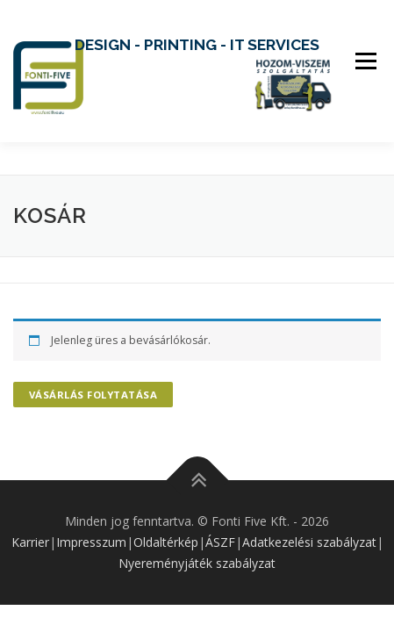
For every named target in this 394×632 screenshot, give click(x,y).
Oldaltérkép (165, 542)
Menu (364, 61)
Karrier (30, 542)
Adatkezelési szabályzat (309, 542)
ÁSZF (220, 542)
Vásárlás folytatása (93, 394)
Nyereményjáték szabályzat (197, 563)
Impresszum (91, 542)
